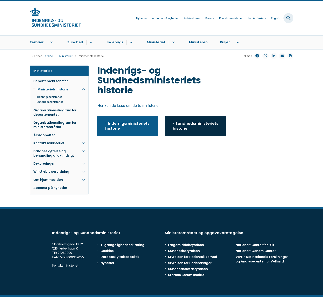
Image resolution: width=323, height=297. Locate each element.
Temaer (37, 42)
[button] (82, 89)
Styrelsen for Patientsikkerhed (192, 257)
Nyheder (107, 263)
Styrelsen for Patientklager (190, 263)
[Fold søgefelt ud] (288, 18)
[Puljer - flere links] (237, 42)
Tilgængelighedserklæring (118, 245)
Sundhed (75, 42)
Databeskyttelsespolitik (118, 257)
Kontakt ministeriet (65, 265)
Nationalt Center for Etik (255, 245)
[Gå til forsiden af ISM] (55, 18)
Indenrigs (115, 42)
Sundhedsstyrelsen (184, 251)
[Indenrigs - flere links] (130, 42)
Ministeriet (156, 42)
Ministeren (198, 42)
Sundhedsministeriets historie (195, 126)
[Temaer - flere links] (51, 42)
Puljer (225, 42)
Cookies (107, 251)
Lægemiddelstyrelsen (186, 245)
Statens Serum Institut (186, 275)
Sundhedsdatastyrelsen (188, 269)
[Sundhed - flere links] (90, 42)
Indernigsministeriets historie (127, 126)
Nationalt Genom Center (256, 251)
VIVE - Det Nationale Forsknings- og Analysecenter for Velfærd (262, 259)
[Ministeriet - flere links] (173, 42)
